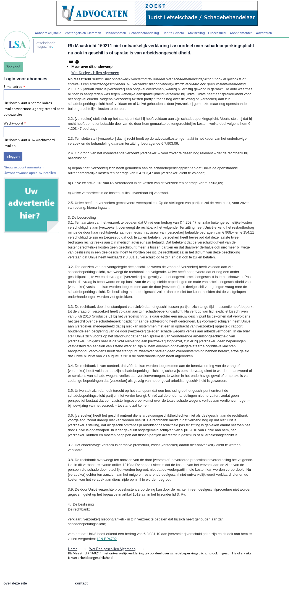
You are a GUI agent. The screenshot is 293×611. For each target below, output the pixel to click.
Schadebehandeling (144, 33)
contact (81, 583)
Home (72, 548)
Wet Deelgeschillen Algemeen (95, 72)
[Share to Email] (71, 62)
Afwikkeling (196, 33)
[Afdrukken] (77, 62)
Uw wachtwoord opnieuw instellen (30, 172)
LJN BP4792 (107, 539)
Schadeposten (115, 33)
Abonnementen (241, 33)
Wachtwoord (13, 123)
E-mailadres (13, 86)
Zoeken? (13, 66)
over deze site (15, 583)
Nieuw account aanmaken (23, 167)
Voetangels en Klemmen (83, 33)
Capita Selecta (173, 33)
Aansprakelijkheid (48, 33)
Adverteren (264, 33)
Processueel (217, 33)
